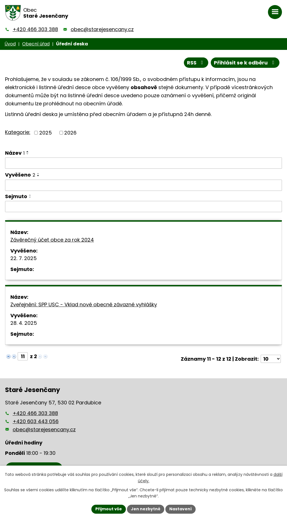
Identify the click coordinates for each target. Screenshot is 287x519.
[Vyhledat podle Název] (143, 163)
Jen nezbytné (145, 509)
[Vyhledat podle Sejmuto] (143, 206)
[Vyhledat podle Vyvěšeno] (143, 185)
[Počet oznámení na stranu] (271, 359)
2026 (70, 132)
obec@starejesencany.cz (102, 29)
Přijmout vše (108, 509)
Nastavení (180, 509)
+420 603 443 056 (36, 421)
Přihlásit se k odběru (245, 62)
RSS (196, 62)
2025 (45, 132)
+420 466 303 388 (35, 29)
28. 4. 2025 (23, 322)
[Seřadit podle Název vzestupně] (28, 151)
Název (15, 152)
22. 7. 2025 (23, 258)
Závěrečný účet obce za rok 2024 (52, 239)
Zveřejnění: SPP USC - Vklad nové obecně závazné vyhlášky (83, 304)
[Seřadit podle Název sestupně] (28, 154)
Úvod (10, 44)
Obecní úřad (36, 44)
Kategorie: (17, 132)
